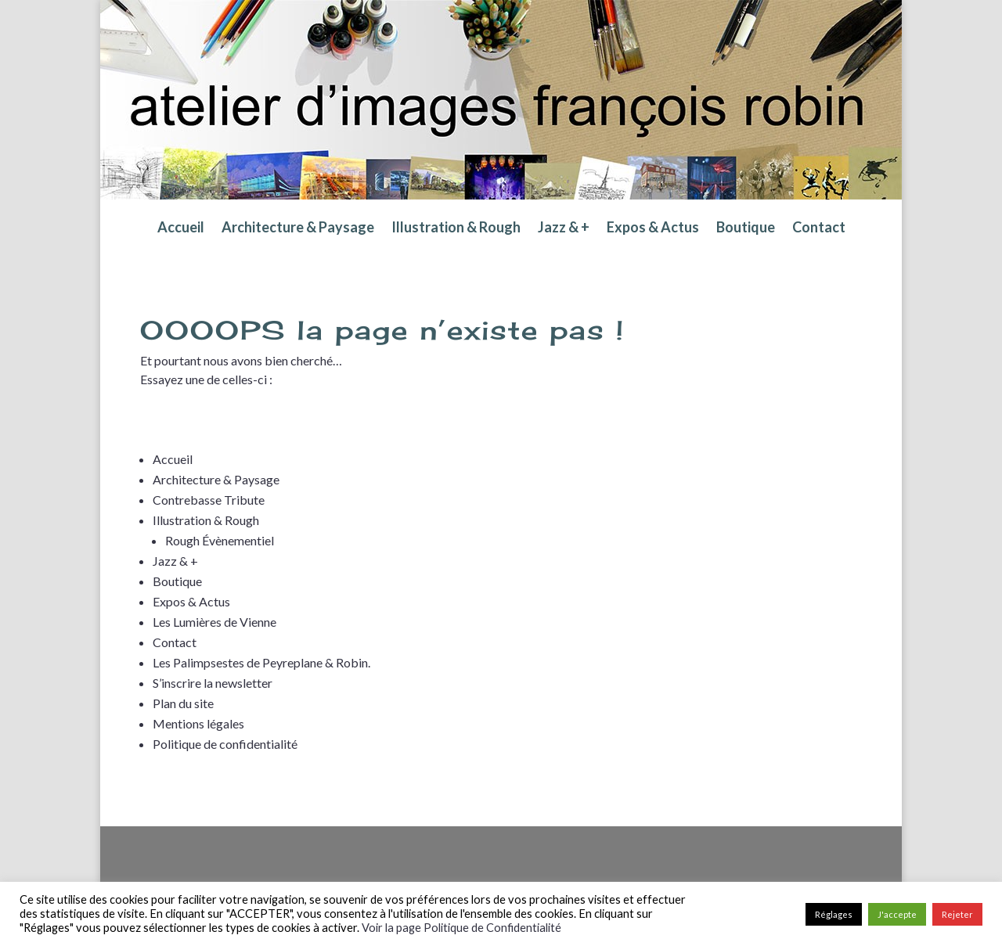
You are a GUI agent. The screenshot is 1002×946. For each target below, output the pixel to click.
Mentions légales (198, 723)
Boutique (745, 228)
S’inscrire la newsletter (212, 682)
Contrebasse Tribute (209, 499)
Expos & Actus (653, 228)
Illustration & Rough (456, 228)
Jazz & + (563, 228)
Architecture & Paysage (298, 228)
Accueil (180, 228)
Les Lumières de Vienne (214, 621)
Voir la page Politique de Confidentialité (461, 927)
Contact (818, 228)
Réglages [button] (833, 914)
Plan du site (183, 703)
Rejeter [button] (957, 914)
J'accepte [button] (897, 914)
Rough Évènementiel (219, 540)
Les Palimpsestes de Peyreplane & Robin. (261, 662)
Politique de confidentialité (225, 743)
